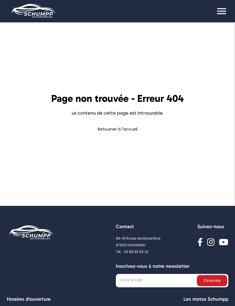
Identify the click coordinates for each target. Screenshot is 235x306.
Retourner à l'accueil (118, 129)
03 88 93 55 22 (136, 252)
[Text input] (157, 281)
